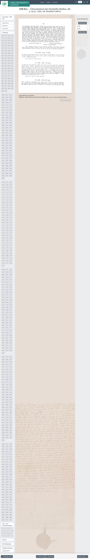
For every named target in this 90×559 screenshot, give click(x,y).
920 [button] (9, 40)
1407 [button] (6, 449)
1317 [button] (10, 369)
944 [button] (9, 55)
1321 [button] (3, 374)
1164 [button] (6, 235)
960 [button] (9, 66)
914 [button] (3, 38)
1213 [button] (6, 279)
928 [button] (9, 45)
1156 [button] (10, 228)
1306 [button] (3, 362)
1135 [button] (10, 210)
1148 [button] (3, 222)
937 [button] (12, 50)
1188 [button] (6, 255)
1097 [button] (6, 176)
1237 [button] (6, 300)
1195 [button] (10, 260)
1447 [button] (10, 482)
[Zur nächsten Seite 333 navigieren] (82, 556)
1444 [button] (10, 479)
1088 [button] (6, 168)
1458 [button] (6, 492)
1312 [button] (3, 367)
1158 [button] (6, 230)
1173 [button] (6, 243)
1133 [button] (3, 210)
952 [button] (9, 61)
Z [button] (12, 536)
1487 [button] (3, 517)
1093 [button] (3, 173)
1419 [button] (6, 459)
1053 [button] (10, 138)
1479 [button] (6, 510)
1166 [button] (3, 238)
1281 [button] (3, 338)
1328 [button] (6, 379)
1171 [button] (10, 240)
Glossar (4, 539)
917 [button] (12, 38)
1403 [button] (3, 446)
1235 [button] (10, 297)
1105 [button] (10, 185)
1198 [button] (10, 263)
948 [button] (9, 58)
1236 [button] (3, 300)
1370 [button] (6, 415)
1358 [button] (6, 405)
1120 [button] (10, 197)
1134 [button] (6, 210)
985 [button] (12, 81)
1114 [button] (10, 192)
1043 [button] (6, 130)
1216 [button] (6, 282)
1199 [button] (3, 265)
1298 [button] (10, 350)
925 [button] (12, 43)
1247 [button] (10, 307)
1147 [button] (10, 220)
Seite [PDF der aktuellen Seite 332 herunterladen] (40, 556)
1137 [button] (6, 212)
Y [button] (10, 536)
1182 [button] (6, 250)
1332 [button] (10, 382)
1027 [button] (3, 117)
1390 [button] (3, 432)
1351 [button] (3, 400)
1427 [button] (3, 467)
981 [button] (12, 78)
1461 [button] (6, 494)
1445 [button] (3, 482)
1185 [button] (6, 253)
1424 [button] (3, 464)
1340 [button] (6, 389)
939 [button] (6, 53)
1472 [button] (3, 505)
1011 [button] (10, 102)
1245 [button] (3, 307)
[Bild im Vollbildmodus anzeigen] (72, 16)
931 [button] (6, 48)
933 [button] (12, 48)
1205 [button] (10, 272)
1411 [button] (10, 451)
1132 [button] (10, 207)
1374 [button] (10, 417)
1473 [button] (6, 505)
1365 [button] (10, 410)
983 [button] (6, 81)
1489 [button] (10, 517)
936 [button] (9, 50)
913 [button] (12, 35)
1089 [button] (10, 168)
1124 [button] (3, 202)
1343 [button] (6, 392)
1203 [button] (3, 272)
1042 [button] (3, 130)
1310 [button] (6, 364)
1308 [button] (10, 362)
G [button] (2, 531)
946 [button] (3, 58)
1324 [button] (3, 377)
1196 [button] (3, 263)
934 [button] (3, 50)
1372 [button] (3, 417)
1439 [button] (3, 477)
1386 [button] (10, 427)
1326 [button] (10, 377)
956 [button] (9, 63)
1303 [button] (3, 359)
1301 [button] (6, 357)
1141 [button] (10, 215)
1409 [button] (3, 451)
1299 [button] (3, 353)
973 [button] (12, 73)
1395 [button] (10, 435)
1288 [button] (6, 343)
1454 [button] (3, 489)
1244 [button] (10, 305)
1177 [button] (10, 245)
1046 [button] (6, 133)
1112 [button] (3, 192)
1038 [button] (10, 125)
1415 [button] (3, 457)
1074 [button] (10, 155)
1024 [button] (3, 115)
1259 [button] (10, 317)
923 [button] (6, 43)
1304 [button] (6, 359)
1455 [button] (6, 489)
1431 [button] (6, 469)
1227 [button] (3, 292)
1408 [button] (10, 449)
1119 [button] (6, 197)
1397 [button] (6, 437)
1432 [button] (10, 469)
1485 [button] (6, 515)
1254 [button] (3, 315)
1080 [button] (10, 160)
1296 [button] (3, 350)
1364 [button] (6, 410)
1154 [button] (3, 228)
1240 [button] (6, 302)
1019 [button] (6, 110)
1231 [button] (6, 295)
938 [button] (3, 53)
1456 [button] (10, 489)
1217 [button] (10, 282)
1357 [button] (3, 405)
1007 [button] (6, 100)
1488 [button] (6, 517)
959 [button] (6, 66)
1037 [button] (6, 125)
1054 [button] (3, 140)
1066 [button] (3, 150)
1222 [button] (6, 287)
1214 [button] (10, 279)
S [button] (12, 533)
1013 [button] (6, 105)
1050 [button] (10, 135)
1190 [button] (3, 258)
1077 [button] (10, 158)
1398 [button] (10, 437)
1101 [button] (6, 182)
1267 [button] (6, 325)
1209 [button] (3, 277)
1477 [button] (10, 507)
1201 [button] (6, 269)
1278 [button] (3, 335)
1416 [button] (6, 457)
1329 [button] (10, 379)
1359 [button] (10, 405)
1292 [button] (10, 345)
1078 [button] (3, 160)
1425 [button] (6, 464)
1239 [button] (3, 302)
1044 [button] (10, 130)
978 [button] (3, 78)
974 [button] (3, 76)
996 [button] (9, 88)
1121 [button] (3, 200)
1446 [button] (6, 482)
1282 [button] (6, 338)
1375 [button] (3, 420)
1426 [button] (10, 464)
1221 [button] (3, 287)
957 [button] (12, 63)
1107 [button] (6, 187)
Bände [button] (42, 2)
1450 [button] (10, 484)
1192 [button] (10, 258)
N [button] (2, 533)
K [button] (8, 531)
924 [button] (9, 43)
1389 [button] (10, 430)
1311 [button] (10, 364)
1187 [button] (3, 255)
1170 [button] (6, 240)
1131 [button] (6, 207)
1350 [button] (10, 397)
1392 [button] (10, 432)
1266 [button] (3, 325)
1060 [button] (3, 145)
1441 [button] (10, 477)
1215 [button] (3, 282)
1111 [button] (10, 190)
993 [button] (12, 86)
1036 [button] (3, 125)
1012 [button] (3, 105)
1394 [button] (6, 435)
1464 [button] (6, 497)
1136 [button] (3, 212)
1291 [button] (6, 345)
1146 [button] (6, 220)
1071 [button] (10, 153)
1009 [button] (3, 102)
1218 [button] (3, 284)
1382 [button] (6, 425)
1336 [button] (3, 387)
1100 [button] (3, 182)
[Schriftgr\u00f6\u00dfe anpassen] (84, 2)
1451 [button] (3, 487)
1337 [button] (6, 387)
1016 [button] (6, 107)
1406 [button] (3, 449)
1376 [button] (6, 420)
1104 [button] (6, 185)
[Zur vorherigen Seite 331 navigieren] (7, 556)
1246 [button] (6, 307)
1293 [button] (3, 348)
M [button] (12, 531)
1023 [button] (10, 112)
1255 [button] (6, 315)
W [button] (8, 536)
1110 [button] (6, 190)
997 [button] (12, 88)
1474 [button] (10, 505)
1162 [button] (10, 233)
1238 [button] (10, 300)
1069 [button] (3, 153)
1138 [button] (10, 212)
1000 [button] (3, 95)
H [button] (4, 531)
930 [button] (3, 48)
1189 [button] (10, 255)
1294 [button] (6, 348)
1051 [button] (3, 138)
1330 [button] (3, 382)
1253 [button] (10, 312)
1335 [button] (10, 384)
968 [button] (9, 71)
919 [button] (6, 40)
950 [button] (3, 61)
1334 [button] (6, 384)
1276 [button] (6, 333)
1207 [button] (6, 274)
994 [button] (3, 88)
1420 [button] (10, 459)
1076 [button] (6, 158)
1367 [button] (6, 412)
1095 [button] (10, 173)
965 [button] (12, 68)
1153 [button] (10, 225)
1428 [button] (6, 467)
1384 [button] (3, 427)
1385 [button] (6, 427)
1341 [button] (10, 389)
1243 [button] (6, 305)
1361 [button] (6, 407)
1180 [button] (10, 248)
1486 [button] (10, 515)
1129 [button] (10, 205)
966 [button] (3, 71)
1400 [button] (3, 444)
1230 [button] (3, 295)
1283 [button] (10, 338)
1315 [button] (3, 369)
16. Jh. (79, 28)
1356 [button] (10, 402)
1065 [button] (10, 148)
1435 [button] (10, 472)
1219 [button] (6, 284)
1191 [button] (6, 258)
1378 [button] (3, 422)
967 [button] (6, 71)
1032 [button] (10, 120)
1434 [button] (6, 472)
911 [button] (6, 35)
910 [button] (3, 35)
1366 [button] (3, 412)
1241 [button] (10, 302)
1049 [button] (6, 135)
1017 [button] (10, 107)
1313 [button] (6, 367)
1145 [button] (3, 220)
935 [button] (6, 50)
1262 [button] (10, 320)
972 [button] (9, 73)
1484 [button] (3, 515)
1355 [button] (6, 402)
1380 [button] (10, 422)
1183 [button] (10, 250)
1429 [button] (10, 467)
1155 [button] (6, 228)
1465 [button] (10, 497)
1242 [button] (3, 305)
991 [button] (6, 86)
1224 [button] (3, 290)
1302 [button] (10, 357)
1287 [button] (3, 343)
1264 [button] (6, 322)
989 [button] (12, 83)
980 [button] (9, 78)
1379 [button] (6, 422)
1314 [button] (10, 367)
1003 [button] (3, 97)
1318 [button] (3, 372)
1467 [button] (6, 500)
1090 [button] (3, 171)
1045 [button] (3, 133)
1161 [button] (6, 233)
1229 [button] (10, 292)
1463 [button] (3, 497)
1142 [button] (3, 217)
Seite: (76, 2)
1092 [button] (10, 171)
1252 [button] (6, 312)
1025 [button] (6, 115)
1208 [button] (10, 274)
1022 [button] (6, 112)
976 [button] (9, 76)
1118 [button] (3, 197)
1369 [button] (3, 415)
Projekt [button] (48, 2)
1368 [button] (10, 412)
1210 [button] (6, 277)
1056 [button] (10, 140)
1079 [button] (6, 160)
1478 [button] (3, 510)
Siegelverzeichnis (7, 548)
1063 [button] (3, 148)
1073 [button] (6, 155)
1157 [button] (3, 230)
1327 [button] (3, 379)
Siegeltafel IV (6, 550)
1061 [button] (6, 145)
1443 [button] (6, 479)
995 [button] (6, 88)
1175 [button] (3, 245)
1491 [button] (6, 520)
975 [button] (6, 76)
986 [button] (3, 83)
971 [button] (6, 73)
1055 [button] (6, 140)
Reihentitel (5, 23)
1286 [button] (10, 340)
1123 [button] (10, 200)
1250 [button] (10, 310)
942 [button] (3, 55)
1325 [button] (6, 377)
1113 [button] (6, 192)
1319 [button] (6, 372)
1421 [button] (3, 462)
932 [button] (9, 48)
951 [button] (6, 61)
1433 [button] (3, 472)
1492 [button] (10, 520)
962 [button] (3, 68)
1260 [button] (3, 320)
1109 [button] (3, 190)
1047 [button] (10, 133)
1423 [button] (10, 462)
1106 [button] (3, 187)
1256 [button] (10, 315)
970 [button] (3, 73)
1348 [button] (3, 397)
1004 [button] (6, 97)
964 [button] (9, 68)
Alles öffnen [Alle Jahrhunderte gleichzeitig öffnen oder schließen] (82, 23)
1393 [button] (3, 435)
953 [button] (12, 61)
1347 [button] (10, 395)
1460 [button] (3, 494)
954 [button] (3, 63)
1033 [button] (3, 123)
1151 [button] (3, 225)
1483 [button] (10, 512)
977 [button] (12, 76)
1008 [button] (10, 100)
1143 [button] (6, 217)
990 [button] (3, 86)
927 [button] (6, 45)
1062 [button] (10, 145)
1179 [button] (6, 248)
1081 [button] (3, 163)
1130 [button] (3, 207)
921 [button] (12, 40)
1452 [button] (6, 487)
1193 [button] (3, 260)
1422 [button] (6, 462)
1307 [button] (6, 362)
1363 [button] (3, 410)
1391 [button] (6, 432)
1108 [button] (10, 187)
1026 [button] (10, 115)
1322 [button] (6, 374)
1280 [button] (10, 335)
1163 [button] (3, 235)
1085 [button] (6, 166)
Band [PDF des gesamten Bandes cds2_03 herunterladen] (49, 556)
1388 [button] (6, 430)
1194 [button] (6, 260)
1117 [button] (10, 195)
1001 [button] (6, 95)
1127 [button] (3, 205)
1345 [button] (3, 395)
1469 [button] (3, 502)
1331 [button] (6, 382)
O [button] (4, 533)
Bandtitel (5, 25)
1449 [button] (6, 484)
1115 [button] (3, 195)
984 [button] (9, 81)
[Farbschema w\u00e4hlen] (87, 2)
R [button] (10, 533)
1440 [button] (6, 477)
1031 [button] (6, 120)
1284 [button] (3, 340)
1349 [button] (6, 397)
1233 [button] (3, 297)
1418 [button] (3, 459)
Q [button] (8, 533)
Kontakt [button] (55, 2)
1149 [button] (6, 222)
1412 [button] (3, 454)
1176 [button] (6, 245)
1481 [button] (3, 512)
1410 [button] (6, 451)
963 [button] (6, 68)
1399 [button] (3, 440)
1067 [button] (6, 150)
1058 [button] (6, 143)
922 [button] (3, 43)
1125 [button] (6, 202)
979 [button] (6, 78)
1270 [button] (6, 327)
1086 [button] (10, 166)
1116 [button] (6, 195)
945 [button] (12, 55)
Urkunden (5, 32)
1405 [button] (10, 446)
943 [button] (6, 55)
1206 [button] (3, 274)
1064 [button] (6, 148)
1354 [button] (3, 402)
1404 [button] (6, 446)
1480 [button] (10, 510)
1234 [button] (6, 297)
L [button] (10, 531)
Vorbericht (5, 28)
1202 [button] (10, 269)
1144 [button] (10, 217)
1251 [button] (3, 312)
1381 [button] (3, 425)
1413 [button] (6, 454)
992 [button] (9, 86)
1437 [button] (6, 474)
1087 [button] (3, 168)
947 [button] (6, 58)
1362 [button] (10, 407)
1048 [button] (3, 135)
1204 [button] (6, 272)
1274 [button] (10, 330)
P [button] (6, 533)
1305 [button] (10, 359)
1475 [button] (3, 507)
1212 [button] (3, 279)
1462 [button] (10, 494)
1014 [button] (10, 105)
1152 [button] (6, 225)
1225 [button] (6, 290)
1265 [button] (10, 322)
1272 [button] (3, 330)
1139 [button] (3, 215)
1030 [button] (3, 120)
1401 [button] (6, 444)
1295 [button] (10, 348)
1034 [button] (6, 123)
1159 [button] (10, 230)
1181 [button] (3, 250)
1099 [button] (3, 178)
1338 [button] (10, 387)
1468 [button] (10, 500)
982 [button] (3, 81)
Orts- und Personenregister (7, 524)
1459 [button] (10, 492)
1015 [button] (3, 107)
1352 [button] (6, 400)
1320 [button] (10, 372)
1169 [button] (3, 240)
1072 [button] (3, 155)
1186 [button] (10, 253)
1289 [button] (10, 343)
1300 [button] (3, 357)
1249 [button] (6, 310)
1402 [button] (10, 444)
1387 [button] (3, 430)
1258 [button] (6, 317)
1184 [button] (3, 253)
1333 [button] (3, 384)
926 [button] (3, 45)
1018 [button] (3, 110)
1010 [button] (6, 102)
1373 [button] (6, 417)
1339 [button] (3, 389)
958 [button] (3, 66)
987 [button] (6, 83)
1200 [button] (3, 269)
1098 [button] (10, 176)
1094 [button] (6, 173)
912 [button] (9, 35)
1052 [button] (6, 138)
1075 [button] (3, 158)
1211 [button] (10, 277)
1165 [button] (10, 235)
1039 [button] (3, 128)
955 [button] (6, 63)
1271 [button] (10, 327)
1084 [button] (3, 166)
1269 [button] (3, 327)
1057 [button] (3, 143)
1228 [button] (6, 292)
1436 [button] (3, 474)
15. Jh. (78, 26)
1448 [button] (3, 484)
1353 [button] (10, 400)
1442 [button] (3, 479)
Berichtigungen (6, 544)
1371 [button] (10, 415)
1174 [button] (10, 243)
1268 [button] (10, 325)
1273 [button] (6, 330)
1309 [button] (3, 364)
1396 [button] (3, 437)
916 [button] (9, 38)
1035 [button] (10, 123)
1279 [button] (6, 335)
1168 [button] (10, 238)
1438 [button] (10, 474)
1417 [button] (10, 457)
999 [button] (6, 91)
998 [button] (3, 91)
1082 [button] (6, 163)
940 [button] (9, 53)
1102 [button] (10, 182)
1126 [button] (10, 202)
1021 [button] (3, 112)
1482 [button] (6, 512)
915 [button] (6, 38)
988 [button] (9, 83)
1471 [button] (10, 502)
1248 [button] (3, 310)
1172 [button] (3, 243)
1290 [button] (3, 345)
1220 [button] (10, 284)
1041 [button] (10, 128)
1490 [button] (3, 520)
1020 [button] (10, 110)
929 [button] (12, 45)
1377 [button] (10, 420)
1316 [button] (6, 369)
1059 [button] (10, 143)
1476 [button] (6, 507)
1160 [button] (3, 233)
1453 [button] (10, 487)
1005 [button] (10, 97)
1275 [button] (3, 333)
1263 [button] (3, 322)
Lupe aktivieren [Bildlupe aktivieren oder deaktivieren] (65, 100)
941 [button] (12, 53)
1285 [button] (6, 340)
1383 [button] (10, 425)
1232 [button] (10, 295)
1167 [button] (6, 238)
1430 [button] (3, 469)
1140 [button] (6, 215)
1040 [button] (6, 128)
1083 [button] (10, 163)
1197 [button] (6, 263)
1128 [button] (6, 205)
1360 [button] (3, 407)
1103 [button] (3, 185)
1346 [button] (6, 395)
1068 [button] (10, 150)
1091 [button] (6, 171)
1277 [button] (10, 333)
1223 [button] (10, 287)
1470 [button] (6, 502)
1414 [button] (10, 454)
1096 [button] (3, 176)
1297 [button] (6, 350)
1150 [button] (10, 222)
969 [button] (12, 71)
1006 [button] (3, 100)
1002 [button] (10, 95)
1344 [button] (10, 392)
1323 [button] (10, 374)
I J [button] (6, 531)
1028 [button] (6, 117)
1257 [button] (3, 317)
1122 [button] (6, 200)
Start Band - (7, 17)
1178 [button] (3, 248)
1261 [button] (6, 320)
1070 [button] (6, 153)
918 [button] (3, 40)
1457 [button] (3, 492)
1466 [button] (3, 500)
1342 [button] (3, 392)
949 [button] (12, 58)
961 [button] (12, 66)
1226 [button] (10, 290)
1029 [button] (10, 117)
